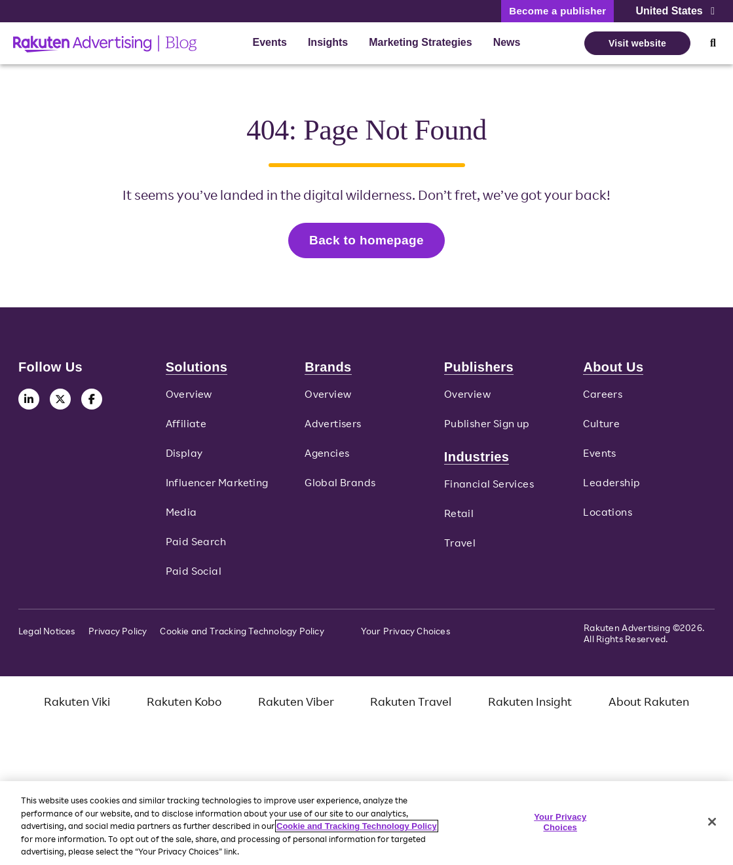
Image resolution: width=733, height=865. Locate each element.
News (507, 42)
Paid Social (193, 576)
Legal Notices (46, 636)
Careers (602, 399)
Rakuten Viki (77, 706)
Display (184, 458)
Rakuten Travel (410, 706)
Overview (189, 399)
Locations (607, 517)
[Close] (712, 821)
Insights (328, 42)
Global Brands (340, 488)
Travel (460, 547)
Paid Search (196, 546)
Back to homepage (366, 242)
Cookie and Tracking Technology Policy (242, 636)
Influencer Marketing (217, 488)
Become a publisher (557, 10)
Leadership (611, 488)
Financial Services (489, 489)
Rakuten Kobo (184, 706)
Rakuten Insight (530, 706)
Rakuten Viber (296, 706)
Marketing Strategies (420, 42)
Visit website (637, 43)
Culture (601, 429)
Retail (459, 519)
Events (269, 42)
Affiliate (186, 429)
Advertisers (333, 429)
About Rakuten (649, 706)
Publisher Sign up (487, 429)
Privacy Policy (117, 636)
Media (181, 517)
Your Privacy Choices (405, 636)
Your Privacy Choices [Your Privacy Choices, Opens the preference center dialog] (560, 822)
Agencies (327, 458)
